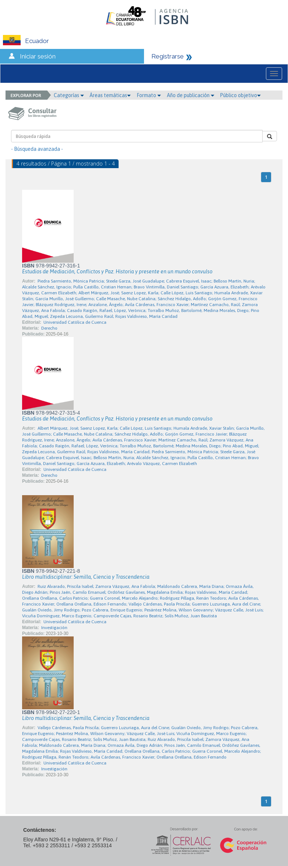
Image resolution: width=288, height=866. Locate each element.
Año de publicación (190, 95)
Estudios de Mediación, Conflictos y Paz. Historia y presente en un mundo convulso (117, 271)
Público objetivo (240, 95)
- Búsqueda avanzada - (37, 149)
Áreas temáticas (110, 95)
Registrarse (167, 56)
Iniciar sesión (38, 56)
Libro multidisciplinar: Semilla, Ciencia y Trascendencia (86, 577)
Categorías (69, 95)
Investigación (54, 627)
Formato (149, 95)
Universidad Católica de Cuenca (74, 322)
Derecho (49, 328)
